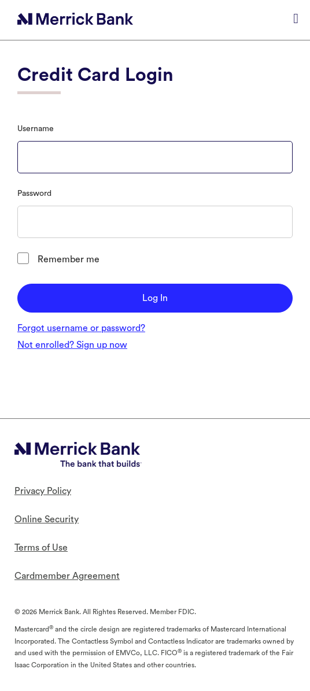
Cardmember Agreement (67, 576)
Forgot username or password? (81, 328)
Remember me (68, 259)
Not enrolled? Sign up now (72, 345)
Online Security (46, 519)
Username (35, 129)
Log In (155, 298)
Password (34, 194)
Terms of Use (41, 547)
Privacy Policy (42, 491)
